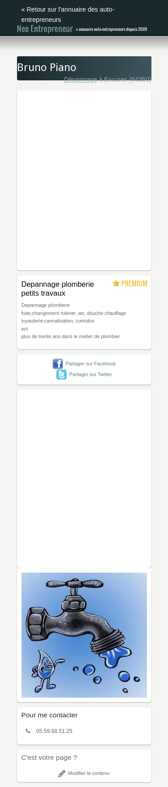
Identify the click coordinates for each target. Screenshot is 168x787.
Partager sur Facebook (84, 363)
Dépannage (80, 79)
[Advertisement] (84, 179)
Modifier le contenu (84, 773)
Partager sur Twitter (84, 374)
